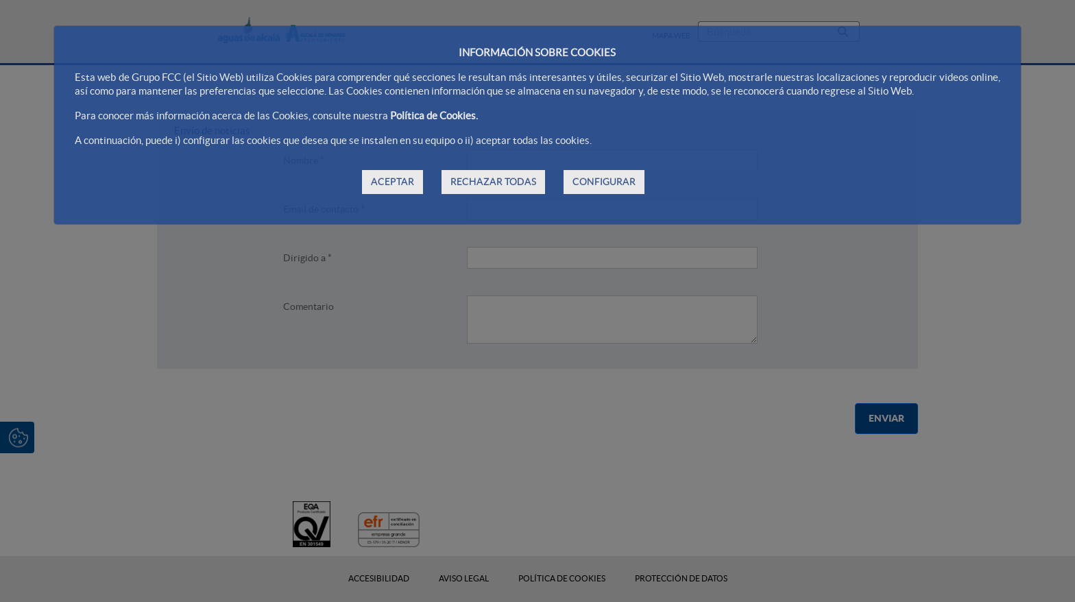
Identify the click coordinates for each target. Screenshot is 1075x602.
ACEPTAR (392, 181)
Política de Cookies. (434, 115)
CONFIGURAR (604, 181)
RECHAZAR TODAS (493, 181)
